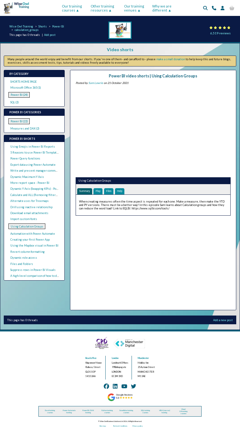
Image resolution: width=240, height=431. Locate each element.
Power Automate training (69, 411)
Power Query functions (25, 158)
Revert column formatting (27, 251)
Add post (50, 35)
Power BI (58, 26)
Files (111, 191)
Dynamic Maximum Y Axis (27, 177)
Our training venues (134, 8)
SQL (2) (14, 102)
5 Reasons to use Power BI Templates (35, 152)
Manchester (143, 358)
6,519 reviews (220, 33)
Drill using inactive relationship (31, 207)
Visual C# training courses (183, 411)
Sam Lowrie (95, 83)
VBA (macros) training (164, 411)
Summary (85, 191)
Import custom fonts (23, 219)
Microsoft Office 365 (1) (25, 87)
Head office (91, 358)
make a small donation (170, 59)
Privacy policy (137, 426)
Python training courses (107, 411)
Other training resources (102, 8)
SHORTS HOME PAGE (23, 81)
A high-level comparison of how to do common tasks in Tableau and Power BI (59, 275)
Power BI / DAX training (88, 411)
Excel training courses (50, 411)
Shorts (42, 26)
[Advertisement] (153, 130)
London (115, 358)
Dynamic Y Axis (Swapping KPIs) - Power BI (37, 188)
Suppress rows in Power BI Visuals (33, 270)
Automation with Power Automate (32, 233)
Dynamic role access (23, 257)
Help (122, 191)
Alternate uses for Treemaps (29, 201)
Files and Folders (21, 264)
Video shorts (120, 49)
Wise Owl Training (21, 26)
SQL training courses (145, 411)
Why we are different (162, 8)
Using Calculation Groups (27, 226)
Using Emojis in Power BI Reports (32, 146)
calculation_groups (27, 30)
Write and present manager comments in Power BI (43, 170)
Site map (102, 426)
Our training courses (72, 8)
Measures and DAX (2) (24, 128)
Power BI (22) (19, 121)
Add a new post (223, 320)
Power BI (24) (19, 94)
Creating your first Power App (30, 239)
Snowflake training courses (126, 411)
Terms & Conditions (120, 426)
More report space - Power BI (29, 182)
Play (99, 191)
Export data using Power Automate (33, 164)
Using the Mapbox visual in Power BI (34, 245)
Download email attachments (29, 213)
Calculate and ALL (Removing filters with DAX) (40, 195)
